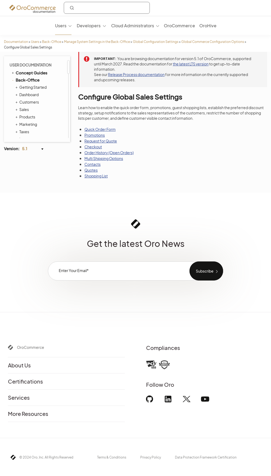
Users (35, 42)
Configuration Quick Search (44, 126)
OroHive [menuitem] (207, 25)
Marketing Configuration (38, 113)
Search (37, 83)
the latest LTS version (191, 63)
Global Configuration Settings (155, 42)
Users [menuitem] (60, 25)
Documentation (16, 42)
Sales (36, 62)
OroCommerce (30, 347)
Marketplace (42, 104)
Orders (37, 90)
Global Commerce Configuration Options (212, 42)
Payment (39, 76)
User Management (38, 135)
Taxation (38, 69)
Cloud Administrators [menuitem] (132, 25)
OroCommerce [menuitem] (179, 25)
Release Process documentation (136, 74)
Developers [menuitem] (89, 25)
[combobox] (107, 8)
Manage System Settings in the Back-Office (97, 42)
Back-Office (51, 42)
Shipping (39, 97)
